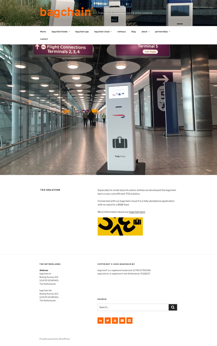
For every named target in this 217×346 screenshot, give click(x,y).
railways (121, 31)
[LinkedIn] (100, 320)
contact (44, 39)
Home (43, 31)
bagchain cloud (103, 31)
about (146, 31)
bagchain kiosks (61, 31)
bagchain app (82, 31)
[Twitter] (108, 320)
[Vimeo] (129, 320)
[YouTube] (115, 320)
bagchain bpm (137, 211)
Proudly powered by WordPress (54, 339)
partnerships (163, 31)
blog (133, 31)
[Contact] (122, 320)
